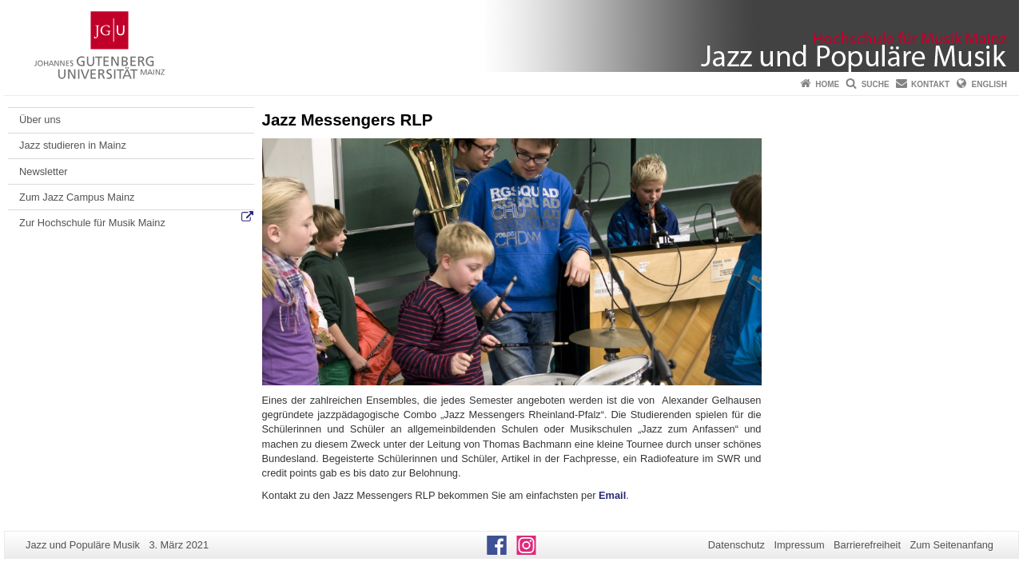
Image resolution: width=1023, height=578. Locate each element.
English (989, 84)
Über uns (40, 120)
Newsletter (43, 171)
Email (612, 495)
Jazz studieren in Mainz (72, 145)
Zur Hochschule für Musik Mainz (92, 223)
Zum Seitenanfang (951, 545)
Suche (876, 84)
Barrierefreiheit (867, 545)
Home (827, 84)
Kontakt (930, 84)
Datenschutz (736, 545)
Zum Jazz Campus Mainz (76, 197)
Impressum (799, 545)
